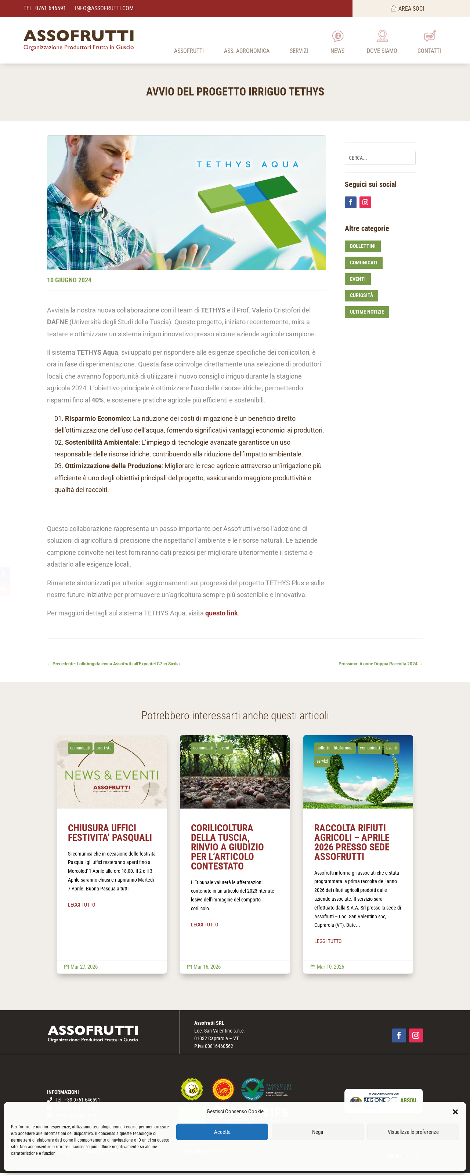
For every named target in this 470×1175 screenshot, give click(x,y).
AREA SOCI (411, 8)
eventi (358, 281)
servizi (322, 763)
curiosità (361, 297)
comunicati (363, 264)
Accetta (222, 1132)
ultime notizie (367, 314)
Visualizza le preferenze (413, 1132)
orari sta (104, 749)
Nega (317, 1132)
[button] (455, 1112)
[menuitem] (189, 40)
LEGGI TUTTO (81, 907)
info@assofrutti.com (103, 8)
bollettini (363, 248)
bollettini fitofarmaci (335, 749)
